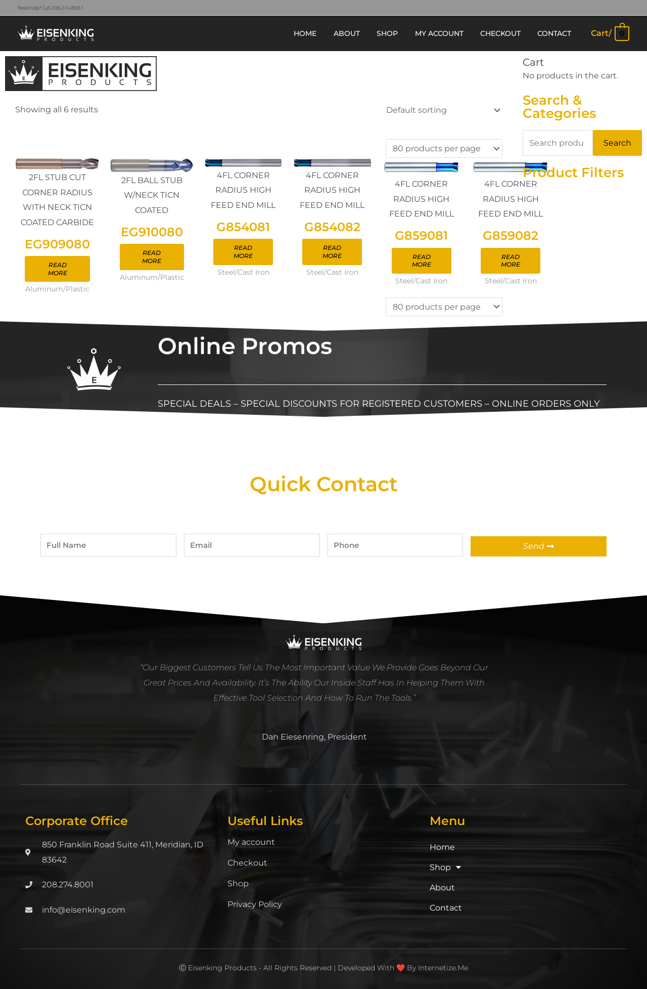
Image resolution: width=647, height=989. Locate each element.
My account (251, 842)
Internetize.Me (443, 968)
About (442, 888)
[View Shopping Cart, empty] (609, 33)
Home (442, 847)
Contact (446, 908)
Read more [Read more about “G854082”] (332, 252)
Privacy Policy (254, 905)
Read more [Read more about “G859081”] (421, 261)
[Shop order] (441, 110)
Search (617, 143)
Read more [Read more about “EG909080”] (57, 269)
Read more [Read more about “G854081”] (243, 252)
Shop (238, 884)
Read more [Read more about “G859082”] (510, 261)
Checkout (247, 863)
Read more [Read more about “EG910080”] (151, 257)
